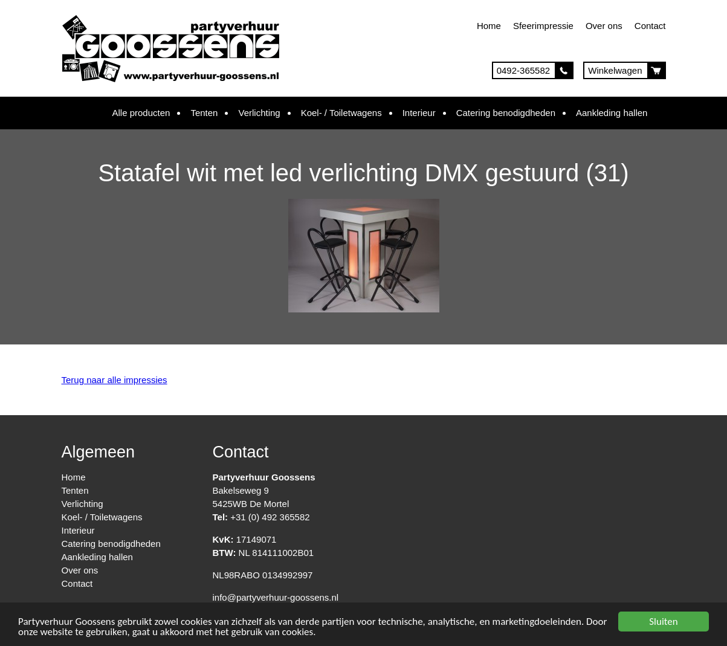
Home (489, 26)
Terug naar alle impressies (114, 380)
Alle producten (141, 113)
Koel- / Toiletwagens (341, 113)
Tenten (204, 113)
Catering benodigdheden (505, 113)
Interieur (419, 113)
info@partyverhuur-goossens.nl (276, 597)
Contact (650, 26)
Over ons (604, 26)
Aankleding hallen (611, 113)
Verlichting (259, 113)
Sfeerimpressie (543, 26)
